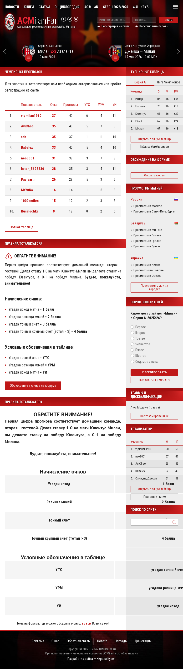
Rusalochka (29, 211)
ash (23, 137)
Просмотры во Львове (148, 270)
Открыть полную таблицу (154, 139)
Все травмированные (154, 416)
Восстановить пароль (153, 26)
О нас (55, 641)
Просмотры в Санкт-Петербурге (153, 211)
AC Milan (91, 7)
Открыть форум (154, 175)
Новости (12, 7)
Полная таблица (21, 227)
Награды (121, 641)
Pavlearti (28, 179)
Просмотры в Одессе (147, 275)
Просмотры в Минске (147, 230)
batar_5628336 (32, 169)
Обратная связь (78, 641)
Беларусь (138, 223)
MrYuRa (27, 190)
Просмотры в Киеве (146, 265)
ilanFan (38, 21)
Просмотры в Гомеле (147, 235)
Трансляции (143, 641)
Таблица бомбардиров (154, 146)
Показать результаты (154, 380)
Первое (140, 327)
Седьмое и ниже (146, 362)
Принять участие (154, 496)
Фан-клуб (140, 7)
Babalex (27, 147)
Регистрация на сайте (115, 26)
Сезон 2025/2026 (115, 7)
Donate (102, 641)
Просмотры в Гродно (147, 241)
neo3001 (27, 158)
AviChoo (27, 126)
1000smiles (30, 201)
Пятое (139, 350)
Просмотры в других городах (154, 287)
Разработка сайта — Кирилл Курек (91, 659)
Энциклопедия (67, 7)
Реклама (38, 641)
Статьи (44, 7)
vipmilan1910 (31, 116)
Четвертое (142, 344)
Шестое (140, 356)
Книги (29, 7)
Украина (137, 258)
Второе (140, 333)
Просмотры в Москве (147, 206)
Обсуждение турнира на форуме (33, 385)
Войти (169, 20)
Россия (136, 199)
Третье (140, 338)
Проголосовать (154, 372)
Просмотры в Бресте (146, 246)
